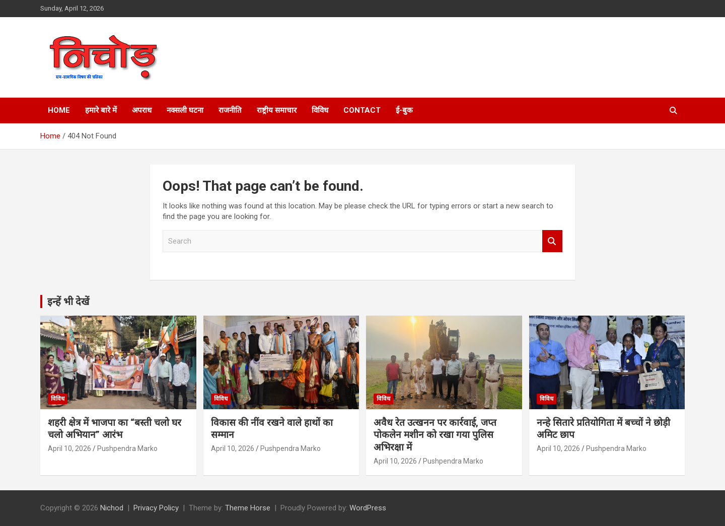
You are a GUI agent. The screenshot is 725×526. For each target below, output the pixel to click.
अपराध (142, 110)
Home (59, 110)
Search (552, 241)
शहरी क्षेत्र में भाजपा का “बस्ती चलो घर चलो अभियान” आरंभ (114, 429)
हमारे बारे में (101, 110)
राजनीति (230, 110)
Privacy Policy (156, 507)
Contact (362, 110)
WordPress (367, 507)
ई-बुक (404, 110)
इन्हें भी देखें (68, 301)
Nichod (111, 507)
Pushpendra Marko (127, 448)
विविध (320, 110)
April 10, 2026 (69, 448)
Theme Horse (247, 507)
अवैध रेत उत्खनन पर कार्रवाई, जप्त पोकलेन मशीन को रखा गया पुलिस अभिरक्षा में (435, 435)
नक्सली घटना (185, 110)
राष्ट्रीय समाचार (277, 110)
